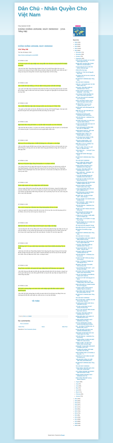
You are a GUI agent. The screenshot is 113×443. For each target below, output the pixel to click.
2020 (76, 400)
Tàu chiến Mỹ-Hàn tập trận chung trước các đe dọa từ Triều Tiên (39, 106)
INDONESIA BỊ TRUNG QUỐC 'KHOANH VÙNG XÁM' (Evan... (84, 114)
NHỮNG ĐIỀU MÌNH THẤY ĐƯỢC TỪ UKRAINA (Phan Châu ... (85, 317)
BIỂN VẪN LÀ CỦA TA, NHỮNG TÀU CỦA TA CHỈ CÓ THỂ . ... (84, 144)
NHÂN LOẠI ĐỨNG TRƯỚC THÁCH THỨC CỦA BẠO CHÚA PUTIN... (84, 101)
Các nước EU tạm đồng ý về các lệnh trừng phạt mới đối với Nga (39, 86)
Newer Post (21, 326)
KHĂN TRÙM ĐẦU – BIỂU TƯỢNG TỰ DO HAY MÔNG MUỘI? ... (85, 203)
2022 (76, 50)
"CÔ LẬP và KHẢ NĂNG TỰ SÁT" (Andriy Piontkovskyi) (84, 307)
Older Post (64, 326)
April (77, 390)
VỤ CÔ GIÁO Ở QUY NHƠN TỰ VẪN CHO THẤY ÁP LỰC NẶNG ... (84, 138)
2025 (76, 44)
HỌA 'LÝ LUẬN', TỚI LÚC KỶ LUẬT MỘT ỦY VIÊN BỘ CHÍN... (84, 147)
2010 (76, 421)
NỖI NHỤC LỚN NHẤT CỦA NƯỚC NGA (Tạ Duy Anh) (84, 265)
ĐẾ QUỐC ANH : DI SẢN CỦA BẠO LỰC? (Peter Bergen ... (84, 196)
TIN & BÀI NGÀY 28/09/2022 (82, 160)
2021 (76, 398)
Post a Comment (24, 323)
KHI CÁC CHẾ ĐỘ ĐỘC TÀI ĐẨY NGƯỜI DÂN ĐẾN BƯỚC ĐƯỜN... (84, 323)
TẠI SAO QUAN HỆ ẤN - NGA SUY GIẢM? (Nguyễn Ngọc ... (84, 248)
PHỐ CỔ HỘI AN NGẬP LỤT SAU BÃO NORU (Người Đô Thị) (85, 61)
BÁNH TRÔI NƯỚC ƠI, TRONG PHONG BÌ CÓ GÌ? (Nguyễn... (85, 285)
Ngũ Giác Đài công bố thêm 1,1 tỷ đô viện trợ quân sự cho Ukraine (40, 124)
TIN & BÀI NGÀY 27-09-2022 (83, 236)
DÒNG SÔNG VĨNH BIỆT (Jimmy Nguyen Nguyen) (84, 378)
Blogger (63, 435)
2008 (76, 425)
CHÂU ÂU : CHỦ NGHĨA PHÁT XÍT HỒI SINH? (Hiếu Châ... (85, 85)
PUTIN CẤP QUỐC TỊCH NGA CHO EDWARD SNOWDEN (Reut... (84, 330)
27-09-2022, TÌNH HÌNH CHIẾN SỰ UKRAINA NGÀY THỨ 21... (84, 245)
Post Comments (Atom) (30, 329)
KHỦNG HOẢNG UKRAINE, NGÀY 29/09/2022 (35, 46)
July (77, 384)
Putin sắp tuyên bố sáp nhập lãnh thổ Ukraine (33, 185)
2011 (76, 419)
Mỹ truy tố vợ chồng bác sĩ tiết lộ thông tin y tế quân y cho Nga (39, 143)
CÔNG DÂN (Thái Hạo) (81, 70)
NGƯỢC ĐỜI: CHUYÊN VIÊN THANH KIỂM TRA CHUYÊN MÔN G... (85, 64)
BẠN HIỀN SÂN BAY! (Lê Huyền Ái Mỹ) (85, 227)
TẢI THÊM (35, 301)
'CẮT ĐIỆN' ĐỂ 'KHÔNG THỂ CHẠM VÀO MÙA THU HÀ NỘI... (84, 350)
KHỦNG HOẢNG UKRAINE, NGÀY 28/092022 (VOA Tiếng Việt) (84, 166)
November (78, 54)
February (78, 394)
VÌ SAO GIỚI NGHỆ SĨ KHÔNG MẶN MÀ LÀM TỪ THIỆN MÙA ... (84, 128)
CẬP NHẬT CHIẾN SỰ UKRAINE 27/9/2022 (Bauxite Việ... (83, 252)
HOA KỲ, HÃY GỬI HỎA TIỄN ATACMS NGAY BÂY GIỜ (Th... (85, 310)
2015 (76, 411)
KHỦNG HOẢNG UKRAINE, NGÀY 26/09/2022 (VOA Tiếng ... (84, 320)
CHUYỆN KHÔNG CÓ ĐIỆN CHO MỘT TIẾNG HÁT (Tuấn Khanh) (85, 340)
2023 (76, 48)
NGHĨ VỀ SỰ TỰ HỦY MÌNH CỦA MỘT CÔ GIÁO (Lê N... (85, 356)
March (77, 392)
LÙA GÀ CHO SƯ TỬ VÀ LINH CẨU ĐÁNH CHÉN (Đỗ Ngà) (84, 67)
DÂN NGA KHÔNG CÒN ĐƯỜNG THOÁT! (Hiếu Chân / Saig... (84, 186)
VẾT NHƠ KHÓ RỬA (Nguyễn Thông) (85, 225)
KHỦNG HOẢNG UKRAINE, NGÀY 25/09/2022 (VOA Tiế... (84, 375)
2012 (76, 417)
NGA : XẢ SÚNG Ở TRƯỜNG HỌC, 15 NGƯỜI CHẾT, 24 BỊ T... (85, 327)
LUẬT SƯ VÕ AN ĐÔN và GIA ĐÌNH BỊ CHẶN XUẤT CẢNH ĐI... (85, 275)
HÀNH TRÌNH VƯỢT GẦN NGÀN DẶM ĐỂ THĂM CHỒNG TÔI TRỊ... (85, 291)
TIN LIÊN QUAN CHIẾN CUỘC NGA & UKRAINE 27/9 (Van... (85, 303)
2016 (76, 409)
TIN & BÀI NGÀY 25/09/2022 (82, 366)
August (78, 381)
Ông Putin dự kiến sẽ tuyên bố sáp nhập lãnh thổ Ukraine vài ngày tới (41, 268)
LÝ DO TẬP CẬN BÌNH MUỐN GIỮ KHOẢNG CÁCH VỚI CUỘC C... (84, 176)
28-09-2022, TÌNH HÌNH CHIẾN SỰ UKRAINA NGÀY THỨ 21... (84, 169)
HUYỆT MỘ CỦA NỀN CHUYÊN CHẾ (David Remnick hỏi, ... (85, 179)
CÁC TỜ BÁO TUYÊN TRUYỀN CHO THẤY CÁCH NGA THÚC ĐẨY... (84, 95)
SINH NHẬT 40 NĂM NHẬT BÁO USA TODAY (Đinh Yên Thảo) (85, 333)
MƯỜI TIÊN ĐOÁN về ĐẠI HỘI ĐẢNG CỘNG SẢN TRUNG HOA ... (85, 193)
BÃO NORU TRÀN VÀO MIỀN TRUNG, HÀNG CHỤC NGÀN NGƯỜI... (85, 272)
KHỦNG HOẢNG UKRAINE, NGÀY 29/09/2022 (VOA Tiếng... (84, 91)
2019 (76, 402)
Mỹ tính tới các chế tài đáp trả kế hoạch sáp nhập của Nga (37, 226)
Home (43, 326)
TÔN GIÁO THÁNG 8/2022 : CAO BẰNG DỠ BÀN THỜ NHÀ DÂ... (84, 141)
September (79, 58)
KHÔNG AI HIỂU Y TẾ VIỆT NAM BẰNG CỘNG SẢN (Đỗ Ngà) (84, 343)
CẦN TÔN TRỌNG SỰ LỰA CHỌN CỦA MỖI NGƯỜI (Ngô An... (85, 222)
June (77, 386)
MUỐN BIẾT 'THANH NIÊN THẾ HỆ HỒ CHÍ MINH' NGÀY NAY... (85, 347)
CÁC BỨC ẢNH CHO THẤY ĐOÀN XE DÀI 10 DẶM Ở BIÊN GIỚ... (85, 242)
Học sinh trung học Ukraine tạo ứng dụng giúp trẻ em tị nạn (38, 207)
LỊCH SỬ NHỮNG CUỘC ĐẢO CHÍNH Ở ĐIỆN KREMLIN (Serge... (85, 239)
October (78, 56)
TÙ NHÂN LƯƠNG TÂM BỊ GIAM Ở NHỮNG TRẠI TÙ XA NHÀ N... (84, 288)
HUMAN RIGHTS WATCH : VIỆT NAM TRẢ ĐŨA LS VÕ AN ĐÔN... (85, 131)
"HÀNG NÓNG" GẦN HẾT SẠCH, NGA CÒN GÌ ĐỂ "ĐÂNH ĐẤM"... (85, 368)
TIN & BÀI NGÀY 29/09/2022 (82, 82)
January (78, 396)
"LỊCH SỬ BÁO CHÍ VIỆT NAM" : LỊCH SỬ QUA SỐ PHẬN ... (85, 268)
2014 (76, 413)
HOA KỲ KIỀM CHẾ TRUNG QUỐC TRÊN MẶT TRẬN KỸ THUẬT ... (84, 163)
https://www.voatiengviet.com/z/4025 (28, 55)
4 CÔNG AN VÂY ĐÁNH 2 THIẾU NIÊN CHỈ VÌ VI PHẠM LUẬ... (85, 216)
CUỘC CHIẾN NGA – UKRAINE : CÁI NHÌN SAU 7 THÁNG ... (85, 173)
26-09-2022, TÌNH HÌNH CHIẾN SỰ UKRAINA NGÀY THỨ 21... (84, 313)
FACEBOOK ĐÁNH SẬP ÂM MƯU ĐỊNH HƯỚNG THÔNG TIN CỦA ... (85, 183)
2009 (76, 423)
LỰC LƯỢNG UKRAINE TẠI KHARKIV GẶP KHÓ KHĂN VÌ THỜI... (85, 372)
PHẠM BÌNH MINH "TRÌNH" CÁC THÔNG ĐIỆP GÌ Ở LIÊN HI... (84, 134)
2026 (76, 42)
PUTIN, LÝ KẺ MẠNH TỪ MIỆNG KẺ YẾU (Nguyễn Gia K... (84, 262)
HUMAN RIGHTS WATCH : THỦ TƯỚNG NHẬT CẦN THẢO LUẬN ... (85, 282)
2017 (76, 407)
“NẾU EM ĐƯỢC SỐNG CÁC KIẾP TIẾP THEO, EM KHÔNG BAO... (84, 360)
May (77, 388)
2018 (76, 404)
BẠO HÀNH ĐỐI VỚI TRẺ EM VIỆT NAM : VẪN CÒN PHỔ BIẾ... (84, 213)
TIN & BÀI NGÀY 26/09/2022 (82, 297)
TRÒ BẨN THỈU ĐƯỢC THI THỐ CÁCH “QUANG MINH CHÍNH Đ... (85, 121)
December (78, 52)
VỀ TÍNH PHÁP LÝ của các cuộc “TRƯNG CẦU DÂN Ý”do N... (84, 104)
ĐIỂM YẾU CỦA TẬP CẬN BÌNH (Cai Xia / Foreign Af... (84, 111)
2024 (76, 46)
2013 (76, 415)
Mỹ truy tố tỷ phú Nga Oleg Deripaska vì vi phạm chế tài (36, 163)
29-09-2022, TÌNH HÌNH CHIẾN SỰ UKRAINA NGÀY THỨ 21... (84, 88)
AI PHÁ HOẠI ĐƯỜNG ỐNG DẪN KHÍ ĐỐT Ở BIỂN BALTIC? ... (85, 189)
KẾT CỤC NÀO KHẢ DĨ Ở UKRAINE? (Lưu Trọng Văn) (85, 98)
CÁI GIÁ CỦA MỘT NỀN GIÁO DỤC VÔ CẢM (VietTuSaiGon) (85, 124)
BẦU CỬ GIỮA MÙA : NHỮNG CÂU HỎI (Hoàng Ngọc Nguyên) (85, 300)
